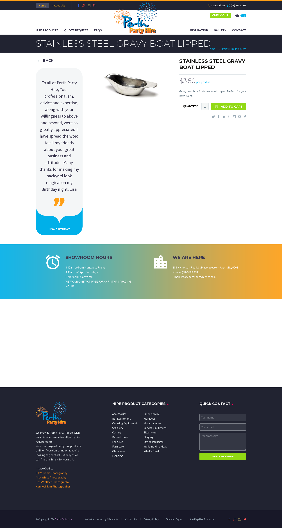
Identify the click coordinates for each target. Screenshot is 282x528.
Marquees (149, 418)
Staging (148, 437)
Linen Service (152, 414)
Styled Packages (153, 442)
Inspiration (199, 30)
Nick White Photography (51, 477)
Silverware (150, 432)
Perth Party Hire (63, 519)
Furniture (118, 446)
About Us (59, 5)
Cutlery (116, 432)
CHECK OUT (220, 15)
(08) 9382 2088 (238, 5)
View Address (218, 5)
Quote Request (76, 30)
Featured (117, 442)
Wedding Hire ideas (155, 446)
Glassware (118, 451)
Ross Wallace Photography (52, 482)
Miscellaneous (152, 423)
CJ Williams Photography (51, 473)
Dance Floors (120, 437)
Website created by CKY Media (101, 519)
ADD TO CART (232, 106)
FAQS (98, 30)
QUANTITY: (190, 106)
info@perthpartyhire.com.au (198, 277)
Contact (239, 30)
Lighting (117, 456)
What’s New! (151, 451)
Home (42, 5)
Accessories (119, 414)
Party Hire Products (234, 49)
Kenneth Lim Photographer (53, 486)
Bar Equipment (121, 418)
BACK (48, 61)
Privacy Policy (151, 519)
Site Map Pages (174, 519)
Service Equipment (155, 427)
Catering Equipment (124, 423)
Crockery (117, 427)
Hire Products (47, 30)
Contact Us (131, 519)
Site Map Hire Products (201, 519)
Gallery (220, 30)
